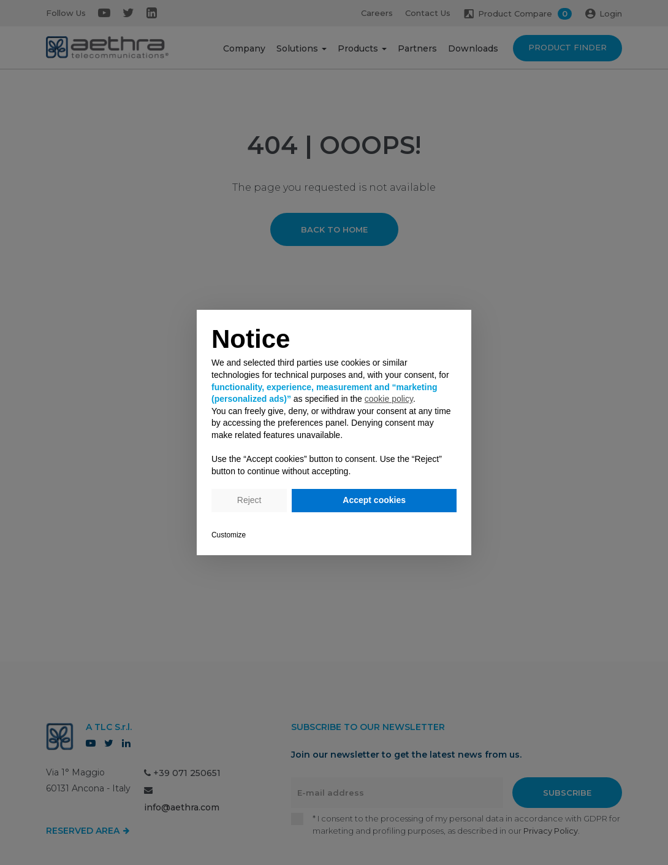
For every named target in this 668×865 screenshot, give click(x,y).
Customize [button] (228, 535)
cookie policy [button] (389, 399)
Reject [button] (249, 500)
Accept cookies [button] (374, 500)
